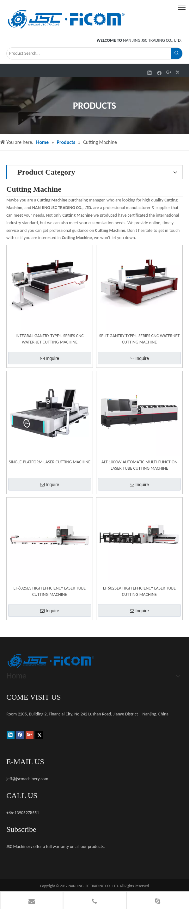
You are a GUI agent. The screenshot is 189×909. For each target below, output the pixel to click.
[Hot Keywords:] (176, 53)
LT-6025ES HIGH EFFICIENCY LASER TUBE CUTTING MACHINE (50, 591)
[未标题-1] (50, 661)
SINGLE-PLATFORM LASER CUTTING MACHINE (49, 462)
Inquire (49, 358)
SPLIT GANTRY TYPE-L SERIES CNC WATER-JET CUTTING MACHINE (139, 339)
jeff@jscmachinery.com (27, 779)
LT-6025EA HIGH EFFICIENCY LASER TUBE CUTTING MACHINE (139, 591)
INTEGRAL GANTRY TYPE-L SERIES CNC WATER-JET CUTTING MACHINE (49, 339)
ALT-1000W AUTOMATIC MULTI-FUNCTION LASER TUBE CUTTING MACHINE (139, 465)
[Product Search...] (89, 53)
